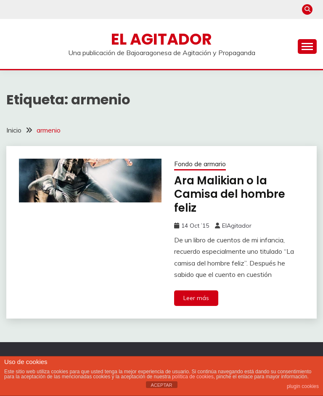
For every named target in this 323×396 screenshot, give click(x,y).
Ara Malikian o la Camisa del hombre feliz (229, 194)
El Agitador (161, 39)
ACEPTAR (161, 385)
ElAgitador (237, 225)
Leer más (196, 298)
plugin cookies (303, 386)
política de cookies (193, 377)
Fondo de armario (200, 164)
